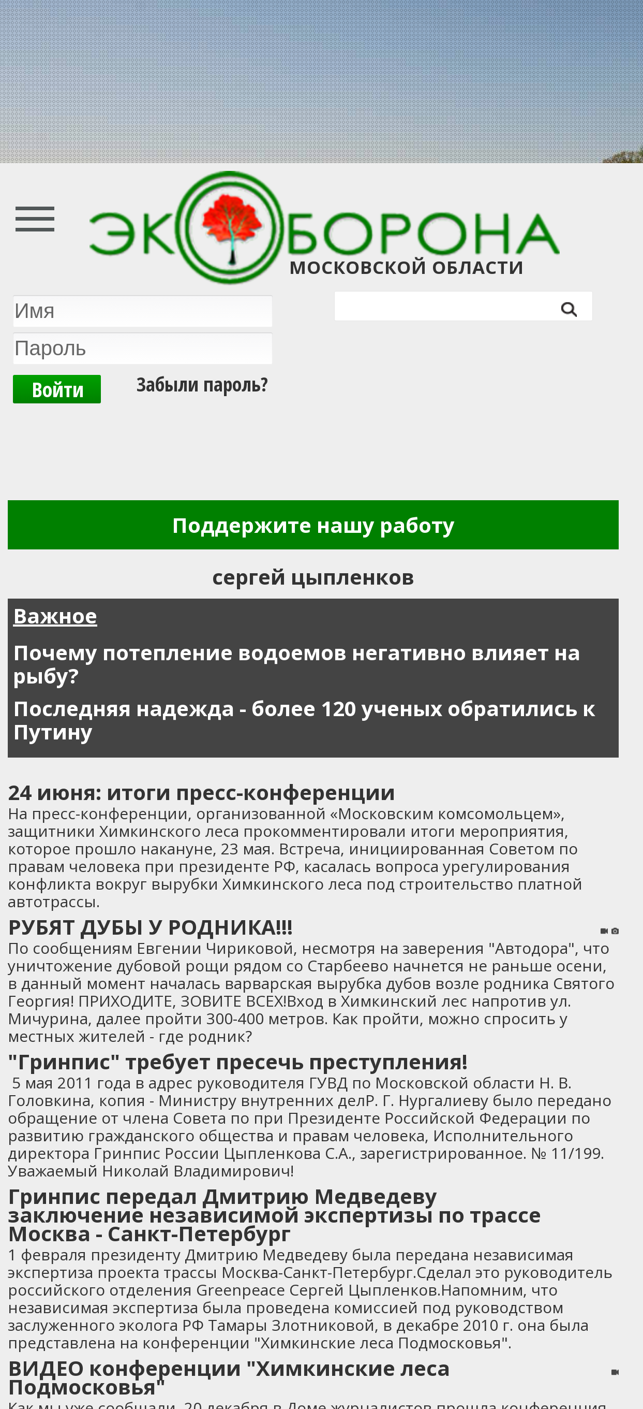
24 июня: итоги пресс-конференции (201, 792)
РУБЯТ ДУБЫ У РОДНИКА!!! (150, 926)
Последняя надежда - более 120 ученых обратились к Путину (304, 720)
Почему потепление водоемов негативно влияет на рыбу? (296, 664)
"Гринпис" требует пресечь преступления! (238, 1061)
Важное (55, 615)
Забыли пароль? (202, 383)
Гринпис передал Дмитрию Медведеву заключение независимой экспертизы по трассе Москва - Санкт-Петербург (274, 1214)
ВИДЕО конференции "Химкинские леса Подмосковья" (229, 1377)
